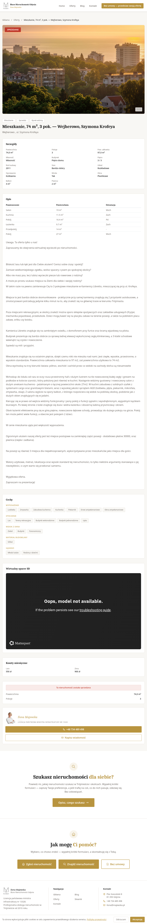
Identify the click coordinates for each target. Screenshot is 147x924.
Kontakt (93, 5)
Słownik (78, 899)
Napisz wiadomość (73, 737)
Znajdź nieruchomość (78, 864)
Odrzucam (121, 919)
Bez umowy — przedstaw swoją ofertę (122, 5)
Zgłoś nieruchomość (37, 864)
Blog (82, 5)
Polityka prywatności (96, 919)
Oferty (72, 5)
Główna (6, 20)
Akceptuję (137, 919)
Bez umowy (115, 864)
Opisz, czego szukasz (73, 802)
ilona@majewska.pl (116, 905)
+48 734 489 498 (73, 729)
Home (62, 5)
